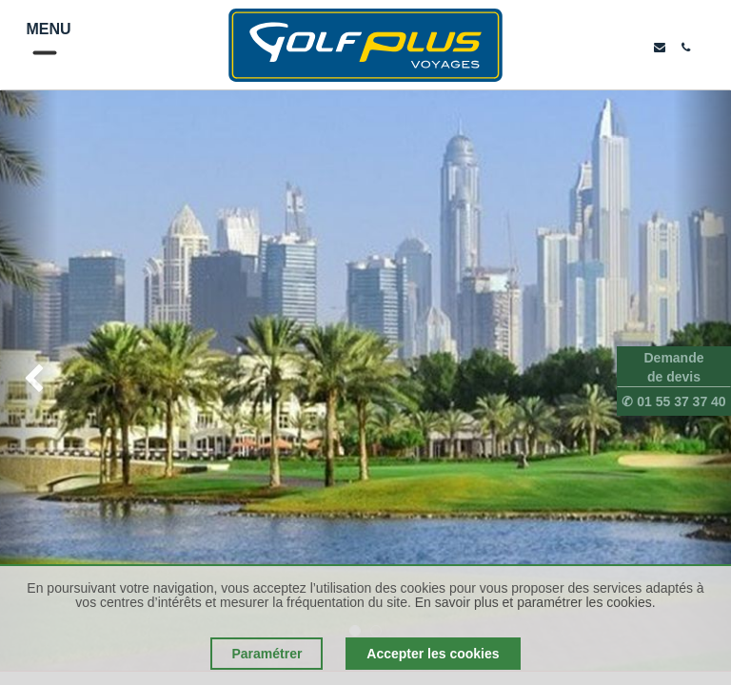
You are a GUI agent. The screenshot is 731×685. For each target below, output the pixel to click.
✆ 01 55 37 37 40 (673, 401)
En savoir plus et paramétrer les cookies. (535, 602)
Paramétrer (266, 653)
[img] (29, 380)
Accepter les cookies (432, 653)
